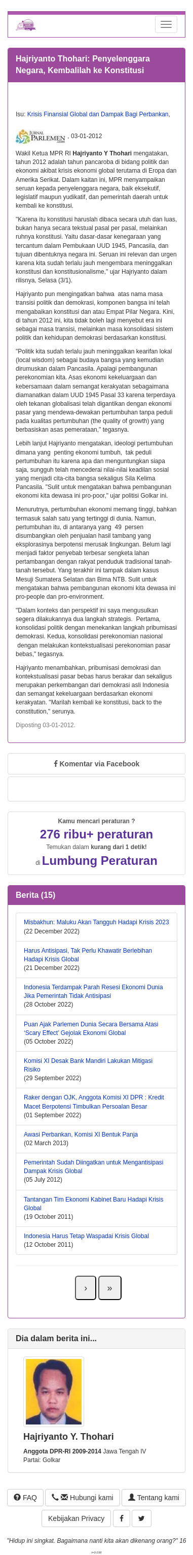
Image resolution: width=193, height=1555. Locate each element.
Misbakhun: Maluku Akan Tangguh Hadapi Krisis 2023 (96, 922)
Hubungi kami (82, 1498)
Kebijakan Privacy (76, 1518)
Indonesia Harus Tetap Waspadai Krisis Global (86, 1236)
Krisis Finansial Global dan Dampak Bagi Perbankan (98, 114)
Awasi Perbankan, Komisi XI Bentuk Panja (81, 1134)
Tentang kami (153, 1498)
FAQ (25, 1498)
